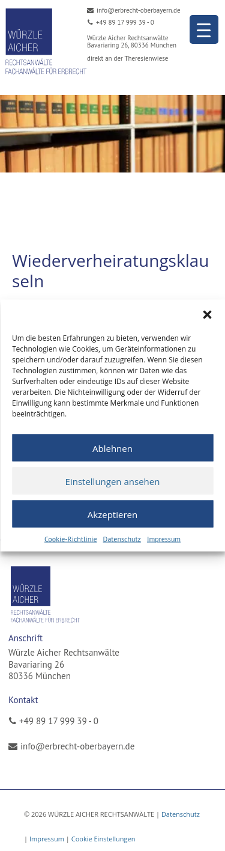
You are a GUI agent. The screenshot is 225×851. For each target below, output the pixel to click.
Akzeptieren (112, 514)
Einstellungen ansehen (112, 481)
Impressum (164, 538)
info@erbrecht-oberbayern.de (77, 746)
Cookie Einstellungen (103, 838)
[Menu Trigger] (204, 29)
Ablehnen (112, 448)
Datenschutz (122, 538)
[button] (207, 315)
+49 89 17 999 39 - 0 (58, 721)
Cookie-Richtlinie (70, 538)
